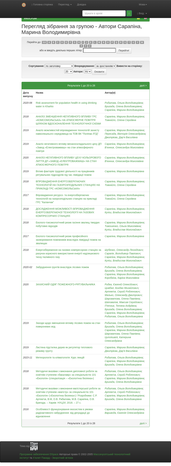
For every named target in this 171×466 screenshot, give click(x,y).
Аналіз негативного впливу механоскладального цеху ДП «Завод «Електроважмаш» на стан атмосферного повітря (69, 147)
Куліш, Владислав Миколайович (123, 212)
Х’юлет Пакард (41, 457)
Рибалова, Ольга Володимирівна (124, 102)
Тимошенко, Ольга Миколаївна (123, 226)
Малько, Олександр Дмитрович (123, 295)
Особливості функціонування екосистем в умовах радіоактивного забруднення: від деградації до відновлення (64, 413)
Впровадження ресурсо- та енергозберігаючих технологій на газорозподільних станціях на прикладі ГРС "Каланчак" (66, 199)
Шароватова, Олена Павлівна (122, 298)
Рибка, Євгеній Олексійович (121, 284)
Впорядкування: (84, 66)
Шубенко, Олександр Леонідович (124, 249)
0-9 (44, 42)
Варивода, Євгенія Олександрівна (124, 412)
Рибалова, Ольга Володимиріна (123, 371)
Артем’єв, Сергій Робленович (122, 374)
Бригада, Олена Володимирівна (123, 106)
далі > (143, 85)
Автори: (78, 71)
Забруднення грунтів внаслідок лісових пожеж (62, 267)
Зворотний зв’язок (62, 457)
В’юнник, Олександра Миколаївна (124, 147)
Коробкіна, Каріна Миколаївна (122, 277)
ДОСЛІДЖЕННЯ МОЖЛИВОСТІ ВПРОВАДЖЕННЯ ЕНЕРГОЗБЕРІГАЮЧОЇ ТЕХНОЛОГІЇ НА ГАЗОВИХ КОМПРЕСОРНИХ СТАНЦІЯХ (65, 212)
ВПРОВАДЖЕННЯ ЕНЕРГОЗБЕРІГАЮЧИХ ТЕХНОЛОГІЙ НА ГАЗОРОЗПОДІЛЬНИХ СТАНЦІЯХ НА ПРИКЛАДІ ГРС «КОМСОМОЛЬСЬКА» (68, 185)
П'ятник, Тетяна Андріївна (120, 305)
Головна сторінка (42, 4)
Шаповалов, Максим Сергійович (123, 302)
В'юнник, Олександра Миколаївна (124, 161)
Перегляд (65, 4)
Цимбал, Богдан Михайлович (121, 288)
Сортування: (36, 66)
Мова (143, 4)
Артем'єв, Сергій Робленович (122, 291)
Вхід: (142, 13)
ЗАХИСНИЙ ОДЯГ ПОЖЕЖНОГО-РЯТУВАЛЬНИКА (65, 284)
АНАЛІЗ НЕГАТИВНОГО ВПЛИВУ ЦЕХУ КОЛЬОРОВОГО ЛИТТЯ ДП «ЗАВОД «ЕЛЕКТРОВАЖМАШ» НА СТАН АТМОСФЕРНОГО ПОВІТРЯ (68, 161)
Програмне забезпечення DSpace (39, 454)
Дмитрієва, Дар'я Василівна (121, 137)
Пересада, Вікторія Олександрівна (125, 133)
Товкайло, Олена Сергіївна (120, 120)
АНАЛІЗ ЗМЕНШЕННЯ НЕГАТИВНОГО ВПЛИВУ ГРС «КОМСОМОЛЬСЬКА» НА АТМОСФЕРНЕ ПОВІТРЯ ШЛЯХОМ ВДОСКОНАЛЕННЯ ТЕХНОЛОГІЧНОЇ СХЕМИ (68, 120)
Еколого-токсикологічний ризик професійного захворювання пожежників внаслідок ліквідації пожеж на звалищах (68, 240)
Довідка (81, 4)
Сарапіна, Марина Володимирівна (124, 109)
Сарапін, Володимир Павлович (122, 253)
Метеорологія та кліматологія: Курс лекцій (60, 357)
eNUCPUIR (30, 18)
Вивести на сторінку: (129, 66)
